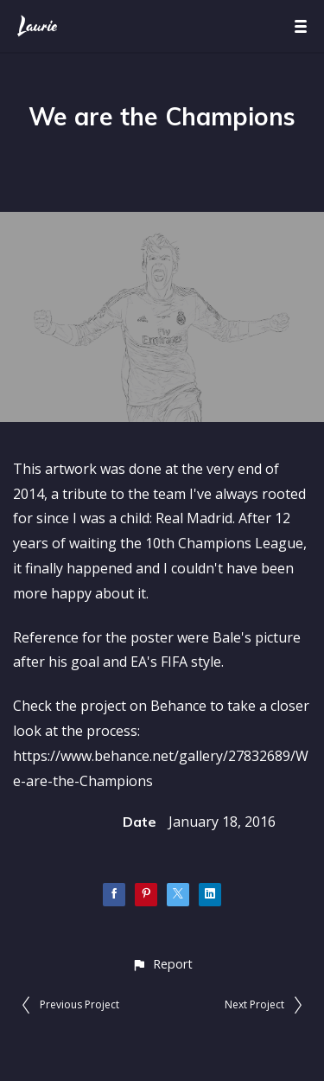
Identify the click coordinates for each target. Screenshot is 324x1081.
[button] (162, 964)
